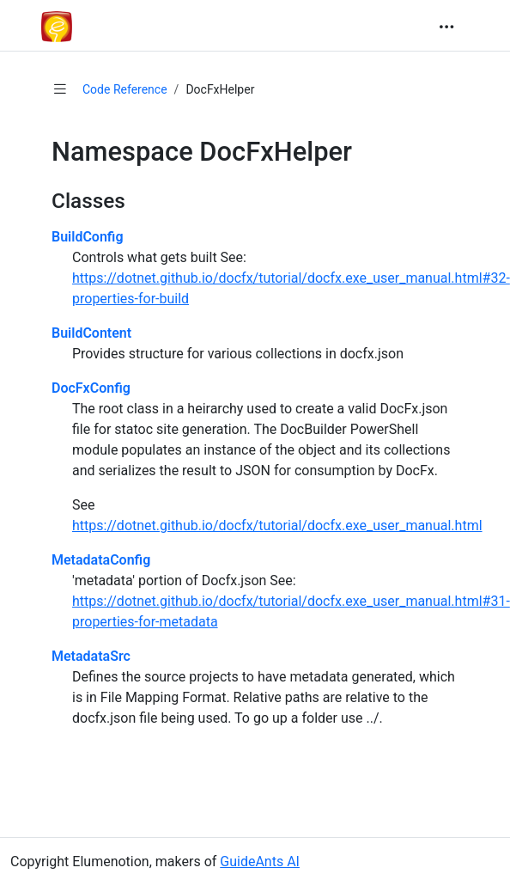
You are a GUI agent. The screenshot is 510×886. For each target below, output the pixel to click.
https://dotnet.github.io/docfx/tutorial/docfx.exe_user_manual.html (277, 525)
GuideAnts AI (260, 861)
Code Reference (124, 89)
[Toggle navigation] (446, 26)
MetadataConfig (101, 560)
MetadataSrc (91, 656)
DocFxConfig (91, 388)
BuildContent (91, 333)
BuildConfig (88, 237)
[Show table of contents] (60, 89)
